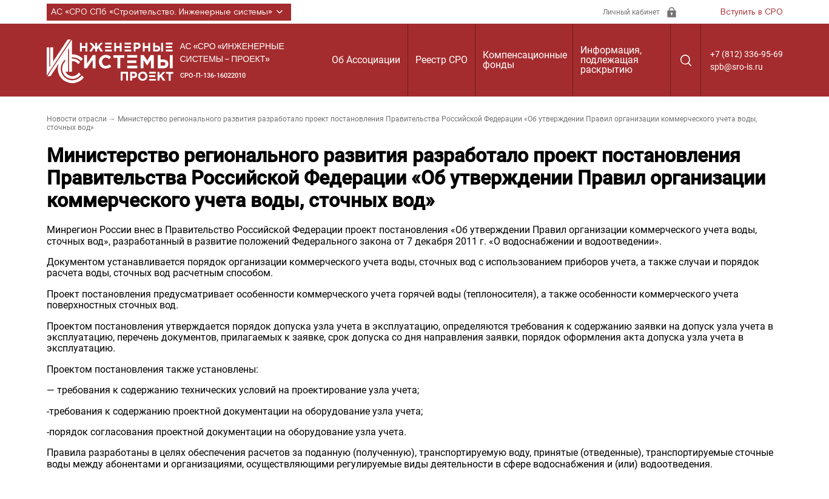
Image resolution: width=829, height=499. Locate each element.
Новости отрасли (77, 119)
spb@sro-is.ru (736, 67)
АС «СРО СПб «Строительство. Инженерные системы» (169, 12)
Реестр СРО (441, 60)
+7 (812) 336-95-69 (746, 54)
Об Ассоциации (366, 60)
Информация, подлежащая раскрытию (611, 59)
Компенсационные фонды (525, 59)
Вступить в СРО (751, 12)
